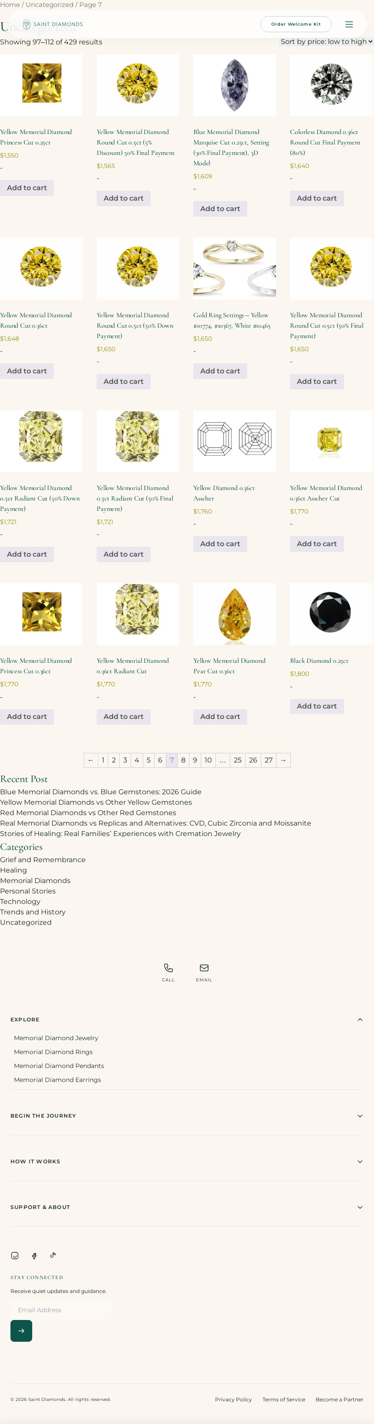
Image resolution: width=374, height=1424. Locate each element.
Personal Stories (28, 891)
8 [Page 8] (183, 760)
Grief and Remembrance (43, 860)
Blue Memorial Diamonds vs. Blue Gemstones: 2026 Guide (101, 792)
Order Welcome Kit (296, 24)
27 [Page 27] (269, 760)
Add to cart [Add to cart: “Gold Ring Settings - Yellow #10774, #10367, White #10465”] (220, 371)
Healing (13, 870)
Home (10, 5)
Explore (187, 1019)
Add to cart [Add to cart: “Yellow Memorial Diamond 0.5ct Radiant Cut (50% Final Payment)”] (124, 554)
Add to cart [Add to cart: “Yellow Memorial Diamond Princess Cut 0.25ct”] (27, 188)
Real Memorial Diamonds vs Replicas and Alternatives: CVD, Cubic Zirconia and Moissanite (155, 823)
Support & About (187, 1207)
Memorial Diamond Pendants (59, 1066)
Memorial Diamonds (35, 881)
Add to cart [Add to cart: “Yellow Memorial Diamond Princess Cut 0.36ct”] (27, 716)
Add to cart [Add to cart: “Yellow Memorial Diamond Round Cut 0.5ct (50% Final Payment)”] (317, 381)
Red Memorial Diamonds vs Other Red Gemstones (88, 813)
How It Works (187, 1161)
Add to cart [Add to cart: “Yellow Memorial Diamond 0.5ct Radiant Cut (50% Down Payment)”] (27, 554)
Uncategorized (50, 5)
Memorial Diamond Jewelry (56, 1038)
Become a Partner (340, 1399)
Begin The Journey (187, 1115)
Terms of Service (284, 1399)
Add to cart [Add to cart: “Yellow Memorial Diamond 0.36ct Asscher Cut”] (317, 544)
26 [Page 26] (253, 760)
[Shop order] (326, 41)
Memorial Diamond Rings (53, 1052)
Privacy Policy (233, 1399)
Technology (20, 901)
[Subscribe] (21, 1331)
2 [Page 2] (114, 760)
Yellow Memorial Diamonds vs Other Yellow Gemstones (96, 802)
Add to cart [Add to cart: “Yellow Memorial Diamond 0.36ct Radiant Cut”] (124, 716)
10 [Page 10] (208, 760)
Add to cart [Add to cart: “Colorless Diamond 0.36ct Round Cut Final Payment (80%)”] (317, 198)
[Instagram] (14, 1255)
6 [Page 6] (160, 760)
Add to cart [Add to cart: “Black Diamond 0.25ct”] (317, 706)
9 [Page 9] (195, 760)
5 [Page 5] (149, 760)
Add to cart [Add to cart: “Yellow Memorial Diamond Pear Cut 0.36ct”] (220, 716)
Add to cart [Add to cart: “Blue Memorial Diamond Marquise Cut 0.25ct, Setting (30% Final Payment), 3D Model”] (220, 209)
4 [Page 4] (137, 760)
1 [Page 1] (103, 760)
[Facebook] (34, 1255)
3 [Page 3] (125, 760)
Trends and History (33, 912)
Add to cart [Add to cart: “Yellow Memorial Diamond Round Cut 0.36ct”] (27, 371)
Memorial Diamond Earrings (57, 1080)
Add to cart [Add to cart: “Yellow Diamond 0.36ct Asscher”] (220, 544)
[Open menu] (349, 24)
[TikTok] (53, 1255)
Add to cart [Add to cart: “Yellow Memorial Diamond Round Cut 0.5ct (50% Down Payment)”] (124, 381)
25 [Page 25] (238, 760)
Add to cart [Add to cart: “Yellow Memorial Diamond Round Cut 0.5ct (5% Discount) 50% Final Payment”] (124, 198)
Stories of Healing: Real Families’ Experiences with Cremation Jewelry (120, 834)
